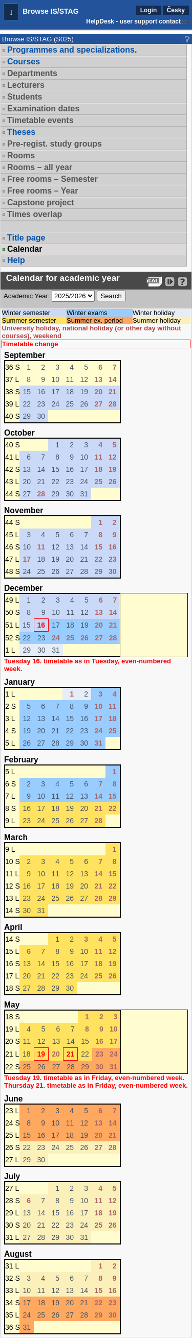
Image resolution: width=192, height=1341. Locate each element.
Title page (26, 237)
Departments (32, 73)
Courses (23, 61)
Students (24, 96)
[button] (11, 11)
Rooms (21, 155)
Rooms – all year (39, 167)
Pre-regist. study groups (54, 143)
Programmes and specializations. (72, 49)
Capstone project (40, 202)
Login (148, 10)
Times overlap (34, 214)
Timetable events (40, 120)
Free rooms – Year (42, 190)
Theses (21, 132)
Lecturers (26, 85)
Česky (176, 10)
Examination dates (43, 108)
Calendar (24, 249)
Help (16, 260)
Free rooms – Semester (52, 179)
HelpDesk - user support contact (133, 21)
